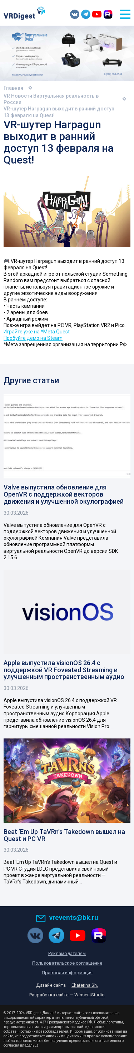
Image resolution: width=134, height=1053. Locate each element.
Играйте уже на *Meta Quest (37, 331)
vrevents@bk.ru (67, 917)
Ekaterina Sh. (84, 985)
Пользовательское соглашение (67, 963)
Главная (13, 88)
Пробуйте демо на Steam (33, 338)
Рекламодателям (67, 953)
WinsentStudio (89, 994)
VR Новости (18, 96)
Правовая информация (67, 972)
